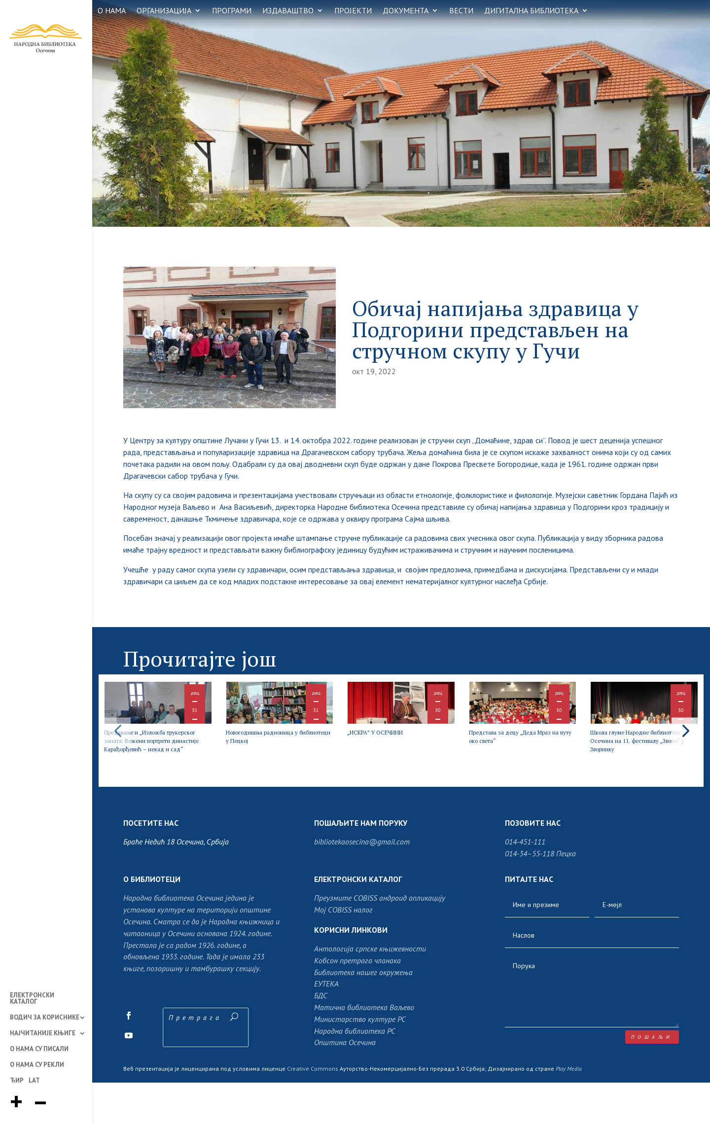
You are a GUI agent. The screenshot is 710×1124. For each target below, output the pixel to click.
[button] (685, 751)
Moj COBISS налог (343, 951)
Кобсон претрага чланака (357, 1002)
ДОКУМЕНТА (405, 11)
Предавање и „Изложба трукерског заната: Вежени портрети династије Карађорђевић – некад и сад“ (157, 774)
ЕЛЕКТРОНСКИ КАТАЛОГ (32, 999)
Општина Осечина (345, 1084)
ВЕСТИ (461, 11)
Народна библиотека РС (354, 1072)
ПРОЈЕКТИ (353, 11)
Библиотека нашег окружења (363, 1014)
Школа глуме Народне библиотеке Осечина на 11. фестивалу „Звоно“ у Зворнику (638, 769)
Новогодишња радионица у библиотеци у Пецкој (279, 761)
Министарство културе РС (360, 1060)
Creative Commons (312, 1110)
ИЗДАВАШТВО (288, 11)
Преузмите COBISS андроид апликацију (379, 940)
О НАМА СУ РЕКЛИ (37, 1065)
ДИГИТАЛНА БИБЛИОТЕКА (531, 11)
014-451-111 (525, 883)
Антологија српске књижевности (370, 990)
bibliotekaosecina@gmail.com (362, 883)
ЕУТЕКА (326, 1025)
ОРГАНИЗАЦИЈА (164, 11)
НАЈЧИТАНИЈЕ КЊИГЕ (42, 1033)
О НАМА (112, 11)
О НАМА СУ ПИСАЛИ (39, 1049)
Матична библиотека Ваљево (364, 1049)
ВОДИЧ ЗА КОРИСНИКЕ (44, 1018)
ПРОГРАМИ (231, 11)
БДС (320, 1037)
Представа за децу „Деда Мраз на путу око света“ (519, 761)
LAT (34, 1081)
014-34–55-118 (529, 895)
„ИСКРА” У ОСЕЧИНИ (390, 757)
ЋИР (17, 1081)
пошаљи (652, 1078)
